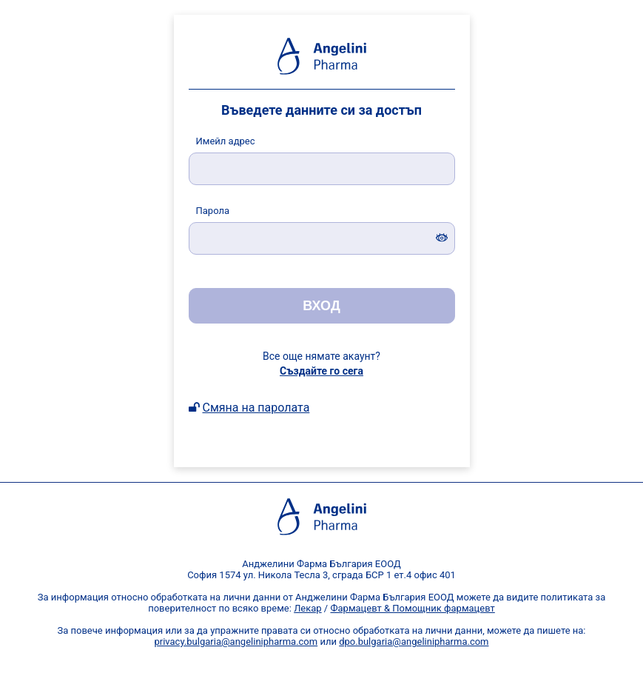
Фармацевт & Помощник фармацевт (412, 608)
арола (213, 210)
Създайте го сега (321, 371)
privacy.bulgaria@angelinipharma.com (235, 641)
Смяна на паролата (255, 408)
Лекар (308, 608)
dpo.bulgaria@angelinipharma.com (413, 641)
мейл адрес (225, 141)
